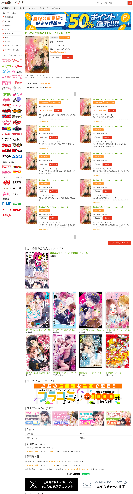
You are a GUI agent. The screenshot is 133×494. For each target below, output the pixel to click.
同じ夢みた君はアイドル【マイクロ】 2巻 (107, 99)
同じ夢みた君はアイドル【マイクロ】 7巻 (53, 180)
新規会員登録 (9, 17)
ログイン (52, 452)
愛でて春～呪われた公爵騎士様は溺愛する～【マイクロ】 (38, 373)
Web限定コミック (8, 8)
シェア (69, 474)
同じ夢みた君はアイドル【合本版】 (118, 330)
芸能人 (82, 438)
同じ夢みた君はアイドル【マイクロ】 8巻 (107, 180)
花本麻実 (60, 42)
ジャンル (32, 8)
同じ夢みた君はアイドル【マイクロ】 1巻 (53, 99)
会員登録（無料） (33, 452)
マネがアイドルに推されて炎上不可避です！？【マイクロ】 (91, 330)
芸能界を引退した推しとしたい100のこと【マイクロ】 (38, 330)
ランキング (43, 8)
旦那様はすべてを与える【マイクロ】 (65, 373)
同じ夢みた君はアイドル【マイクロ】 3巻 (53, 126)
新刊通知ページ (54, 462)
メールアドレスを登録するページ (76, 469)
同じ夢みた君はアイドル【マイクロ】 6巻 (107, 153)
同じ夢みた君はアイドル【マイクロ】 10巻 (108, 207)
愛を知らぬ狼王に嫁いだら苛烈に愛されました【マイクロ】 (91, 373)
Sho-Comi (60, 45)
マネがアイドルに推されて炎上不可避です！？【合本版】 (65, 330)
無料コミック (57, 8)
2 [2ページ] (77, 94)
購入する (57, 110)
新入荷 (21, 8)
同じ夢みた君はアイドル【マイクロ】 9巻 (53, 207)
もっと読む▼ (43, 122)
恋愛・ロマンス (32, 438)
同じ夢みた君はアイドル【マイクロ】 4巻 (107, 126)
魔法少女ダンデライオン (114, 373)
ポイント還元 (65, 37)
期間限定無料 (45, 103)
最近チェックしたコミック (13, 46)
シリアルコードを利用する (13, 50)
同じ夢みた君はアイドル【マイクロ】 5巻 (53, 153)
